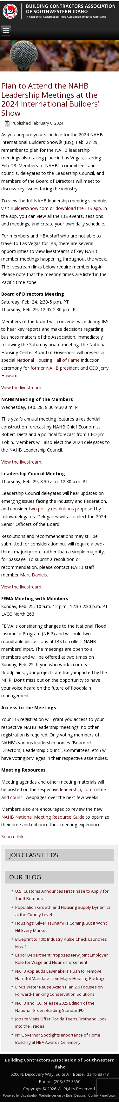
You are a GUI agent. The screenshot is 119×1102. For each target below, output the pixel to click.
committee (94, 789)
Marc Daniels (33, 575)
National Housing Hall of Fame (48, 360)
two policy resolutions (51, 509)
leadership (70, 789)
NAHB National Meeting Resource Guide (42, 817)
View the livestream (21, 388)
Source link (12, 837)
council (18, 797)
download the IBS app (78, 208)
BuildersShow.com (29, 208)
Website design (50, 1095)
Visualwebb (28, 1095)
